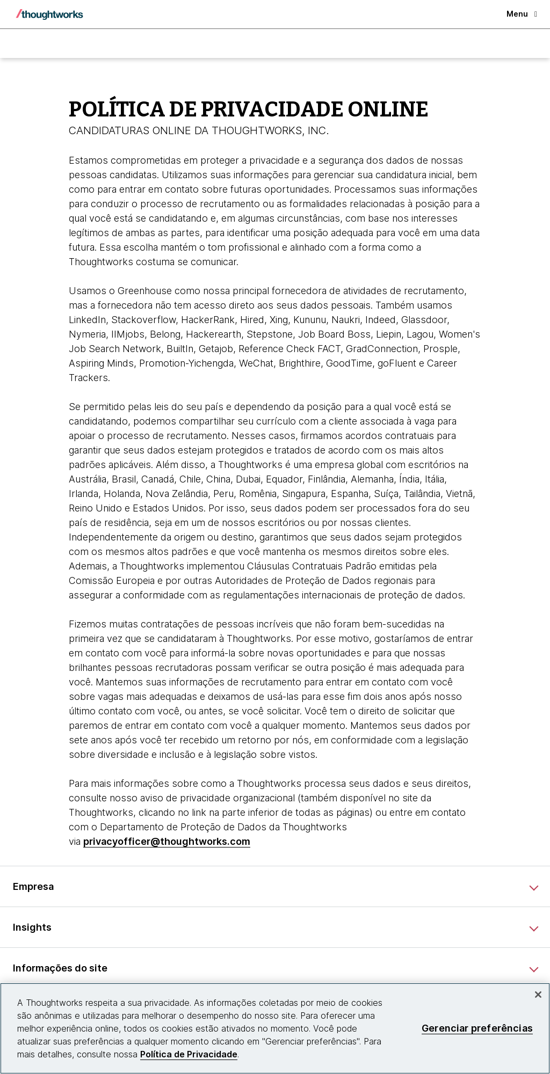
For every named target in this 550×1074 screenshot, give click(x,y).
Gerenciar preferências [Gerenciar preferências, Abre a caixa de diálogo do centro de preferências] (477, 1028)
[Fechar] (538, 994)
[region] (275, 1028)
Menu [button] (521, 13)
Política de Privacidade (188, 1054)
